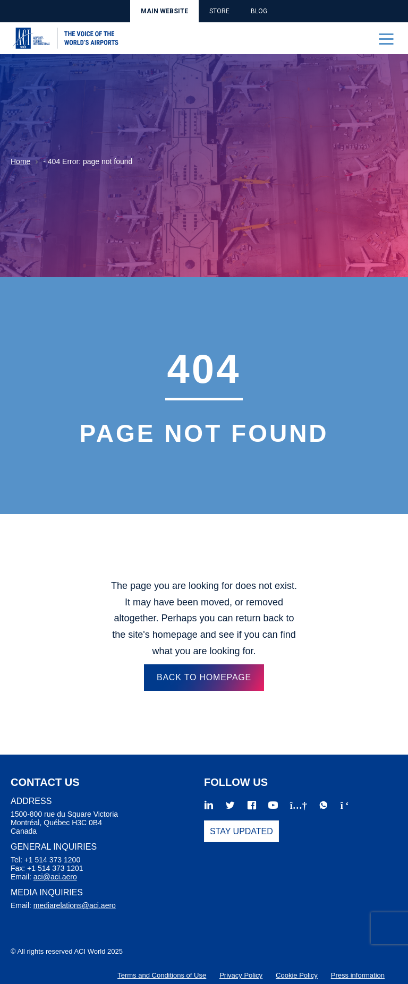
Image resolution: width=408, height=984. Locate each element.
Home (20, 161)
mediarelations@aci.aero (74, 905)
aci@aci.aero (55, 876)
